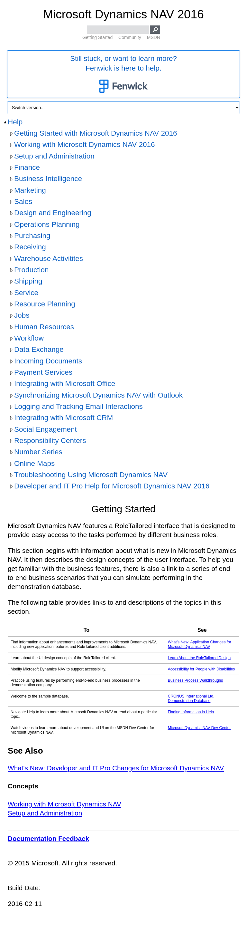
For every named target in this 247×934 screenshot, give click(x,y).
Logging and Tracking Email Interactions (78, 406)
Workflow (29, 338)
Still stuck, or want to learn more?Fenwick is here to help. (123, 74)
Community (129, 37)
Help (15, 122)
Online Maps (34, 463)
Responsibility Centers (50, 441)
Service (26, 293)
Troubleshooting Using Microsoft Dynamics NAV (91, 475)
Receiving (30, 247)
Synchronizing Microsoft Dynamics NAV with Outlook (98, 395)
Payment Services (43, 372)
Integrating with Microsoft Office (64, 384)
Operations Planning (47, 224)
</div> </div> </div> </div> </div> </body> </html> (123, 718)
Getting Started (97, 37)
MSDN (153, 37)
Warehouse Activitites (48, 259)
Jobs (21, 315)
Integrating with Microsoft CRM (63, 418)
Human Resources (44, 327)
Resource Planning (44, 304)
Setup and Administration (54, 156)
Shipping (28, 281)
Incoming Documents (48, 361)
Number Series (38, 452)
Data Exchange (39, 349)
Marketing (30, 190)
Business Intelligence (48, 179)
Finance (27, 167)
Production (31, 270)
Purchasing (32, 236)
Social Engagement (45, 429)
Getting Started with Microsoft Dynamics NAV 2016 (95, 133)
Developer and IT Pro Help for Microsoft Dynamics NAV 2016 (111, 486)
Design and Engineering (52, 213)
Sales (23, 201)
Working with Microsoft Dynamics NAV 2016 (84, 144)
